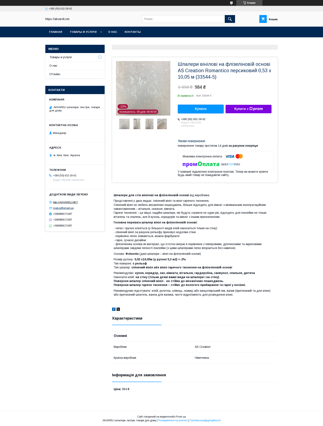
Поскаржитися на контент (172, 420)
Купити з (248, 109)
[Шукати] (230, 19)
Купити (201, 109)
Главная (55, 31)
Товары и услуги (83, 31)
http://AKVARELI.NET (65, 202)
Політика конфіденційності (205, 420)
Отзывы (54, 74)
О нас (112, 31)
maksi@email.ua (63, 208)
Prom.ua (181, 416)
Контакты (133, 31)
